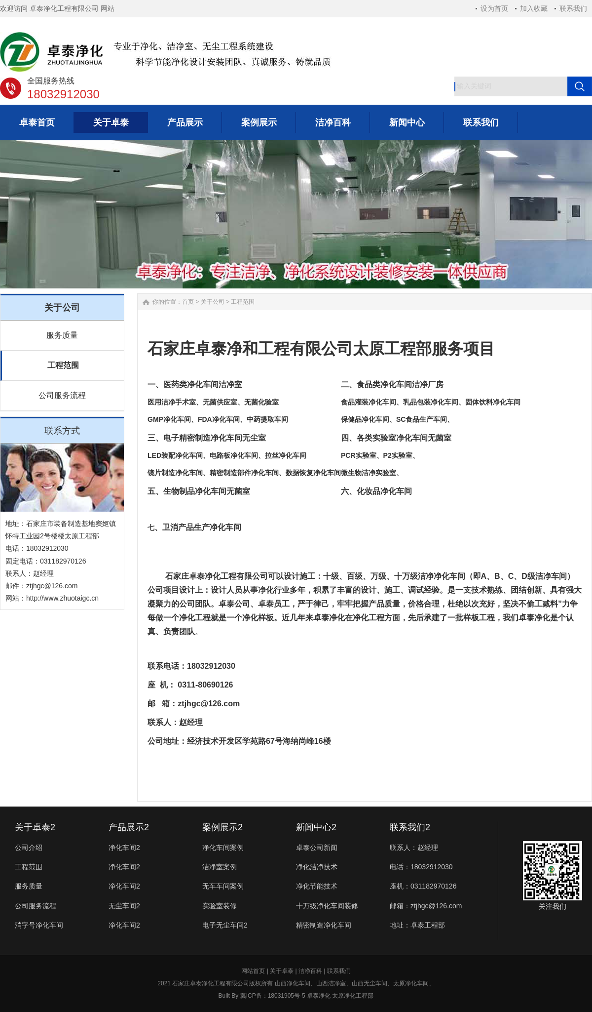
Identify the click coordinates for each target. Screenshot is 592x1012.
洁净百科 (310, 971)
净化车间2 (124, 847)
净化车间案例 (223, 847)
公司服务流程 (62, 395)
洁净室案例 (219, 867)
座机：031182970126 (423, 886)
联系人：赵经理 (414, 847)
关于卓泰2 (35, 827)
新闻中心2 (316, 827)
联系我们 (573, 8)
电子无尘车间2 (225, 925)
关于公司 (212, 301)
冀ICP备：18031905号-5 (272, 995)
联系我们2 (410, 827)
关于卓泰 (282, 971)
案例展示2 (222, 827)
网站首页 (253, 971)
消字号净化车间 (39, 925)
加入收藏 (534, 8)
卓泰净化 (329, 617)
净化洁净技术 (316, 867)
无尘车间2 (124, 906)
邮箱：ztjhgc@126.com (426, 906)
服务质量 (62, 335)
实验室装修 (219, 906)
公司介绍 (28, 847)
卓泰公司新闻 (316, 847)
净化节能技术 (316, 886)
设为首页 (494, 8)
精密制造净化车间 (323, 925)
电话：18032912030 (421, 867)
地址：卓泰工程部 (417, 925)
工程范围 (63, 365)
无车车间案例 (223, 886)
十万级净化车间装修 (327, 906)
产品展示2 (129, 827)
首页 (188, 301)
